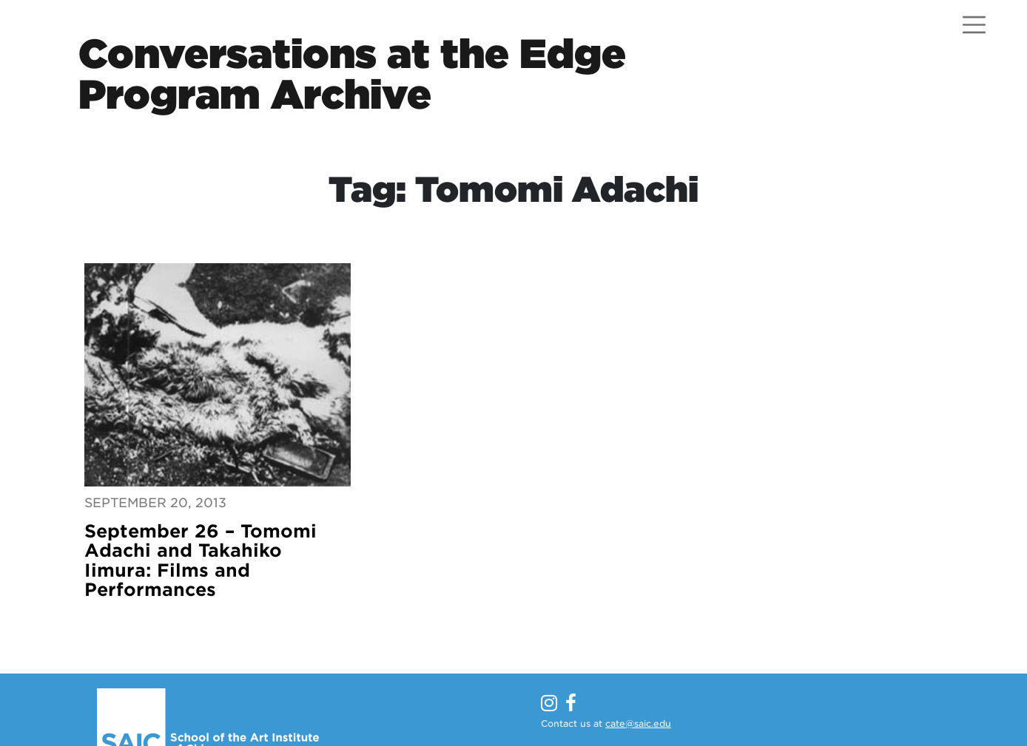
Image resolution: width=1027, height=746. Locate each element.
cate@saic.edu (638, 723)
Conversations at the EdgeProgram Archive (352, 74)
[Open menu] (974, 24)
